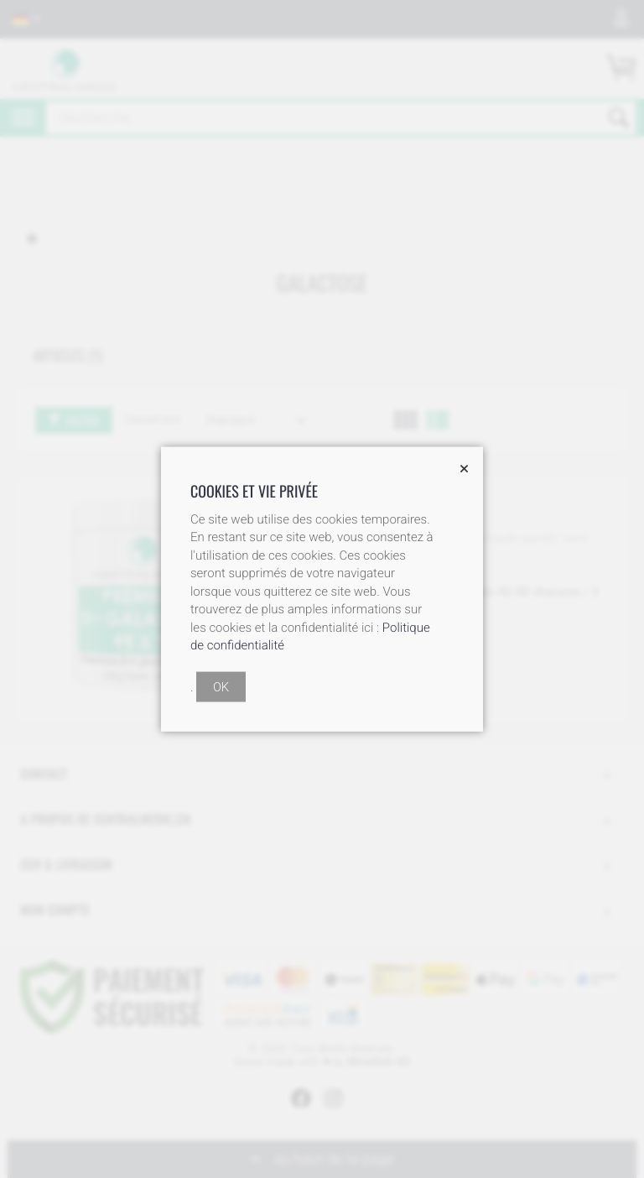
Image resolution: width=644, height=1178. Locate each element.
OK (221, 686)
